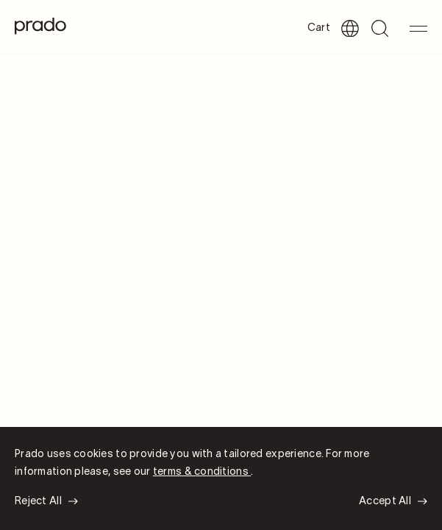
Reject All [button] (38, 501)
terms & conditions (202, 472)
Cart (318, 28)
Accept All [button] (385, 501)
